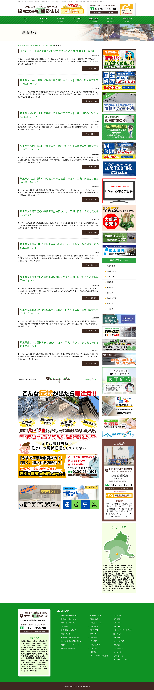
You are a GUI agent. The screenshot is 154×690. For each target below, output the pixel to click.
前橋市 (117, 565)
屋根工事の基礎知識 (67, 648)
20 (68, 378)
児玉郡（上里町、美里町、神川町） (117, 584)
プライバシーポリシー (119, 659)
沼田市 (105, 570)
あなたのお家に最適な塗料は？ (71, 641)
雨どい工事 (111, 277)
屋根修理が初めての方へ (69, 615)
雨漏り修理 (111, 266)
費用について (65, 634)
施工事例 (114, 619)
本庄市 (121, 582)
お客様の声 (115, 615)
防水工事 (110, 293)
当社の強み (64, 626)
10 (65, 378)
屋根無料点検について (68, 619)
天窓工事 (110, 303)
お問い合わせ (116, 656)
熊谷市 (33, 662)
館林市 (117, 567)
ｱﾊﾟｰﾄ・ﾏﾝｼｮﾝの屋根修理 (97, 656)
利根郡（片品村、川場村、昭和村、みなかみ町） (34, 656)
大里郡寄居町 (41, 664)
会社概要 (114, 645)
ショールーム (116, 648)
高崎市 (111, 565)
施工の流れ (115, 634)
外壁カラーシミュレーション (70, 645)
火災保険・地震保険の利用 (69, 637)
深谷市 (127, 582)
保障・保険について (67, 623)
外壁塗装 (110, 309)
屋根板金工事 (111, 298)
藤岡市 (128, 588)
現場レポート (116, 623)
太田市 (111, 567)
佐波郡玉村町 (30, 658)
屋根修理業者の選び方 (68, 630)
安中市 (130, 565)
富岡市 (105, 567)
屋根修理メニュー (93, 615)
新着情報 (114, 637)
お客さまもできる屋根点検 (120, 630)
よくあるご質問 (116, 641)
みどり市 (129, 567)
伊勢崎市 (123, 565)
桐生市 (123, 567)
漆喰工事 (110, 282)
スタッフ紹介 (116, 652)
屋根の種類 (115, 626)
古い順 (95, 379)
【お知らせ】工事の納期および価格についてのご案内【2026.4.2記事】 (58, 51)
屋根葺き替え (111, 271)
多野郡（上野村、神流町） (111, 572)
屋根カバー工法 (94, 623)
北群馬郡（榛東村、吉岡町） (124, 570)
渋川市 (111, 570)
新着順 (87, 379)
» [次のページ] (58, 381)
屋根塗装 (110, 287)
